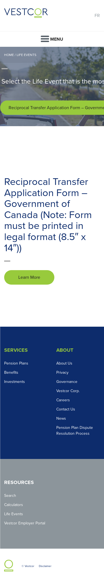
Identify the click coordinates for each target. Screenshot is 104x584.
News (61, 418)
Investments (14, 381)
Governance (66, 381)
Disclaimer (45, 566)
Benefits (11, 372)
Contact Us (65, 409)
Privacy (62, 372)
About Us (64, 363)
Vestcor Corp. (68, 390)
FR (97, 15)
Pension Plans (16, 363)
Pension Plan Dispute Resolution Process (74, 430)
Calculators (13, 504)
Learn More (29, 277)
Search (10, 495)
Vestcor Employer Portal (24, 523)
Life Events (26, 55)
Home (9, 55)
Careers (63, 400)
